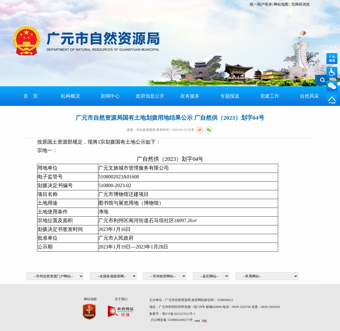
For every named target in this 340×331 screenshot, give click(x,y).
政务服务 (189, 96)
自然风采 (309, 96)
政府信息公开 (150, 96)
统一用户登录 (261, 4)
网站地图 (281, 4)
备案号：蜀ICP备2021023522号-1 (172, 314)
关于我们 (121, 299)
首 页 (30, 96)
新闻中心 (110, 96)
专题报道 (229, 96)
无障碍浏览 (300, 4)
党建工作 (269, 96)
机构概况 (70, 96)
